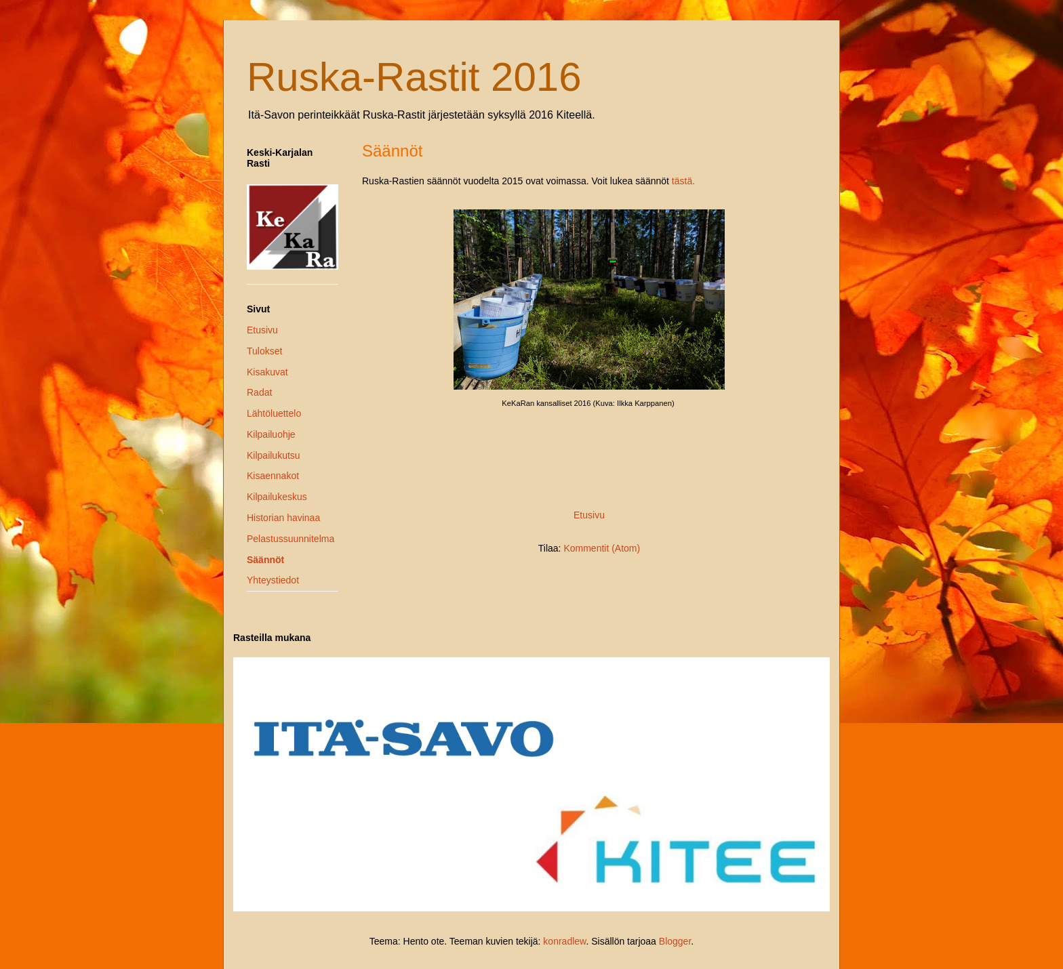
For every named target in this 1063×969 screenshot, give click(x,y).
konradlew (564, 941)
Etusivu (589, 515)
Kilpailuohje (271, 434)
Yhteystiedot (273, 580)
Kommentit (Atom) (601, 548)
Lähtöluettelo (274, 413)
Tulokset (264, 351)
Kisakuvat (267, 372)
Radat (259, 392)
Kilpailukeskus (277, 496)
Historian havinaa (283, 517)
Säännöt (265, 559)
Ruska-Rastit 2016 (414, 77)
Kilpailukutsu (273, 455)
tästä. (683, 181)
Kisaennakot (273, 475)
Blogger (675, 941)
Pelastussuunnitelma (290, 538)
